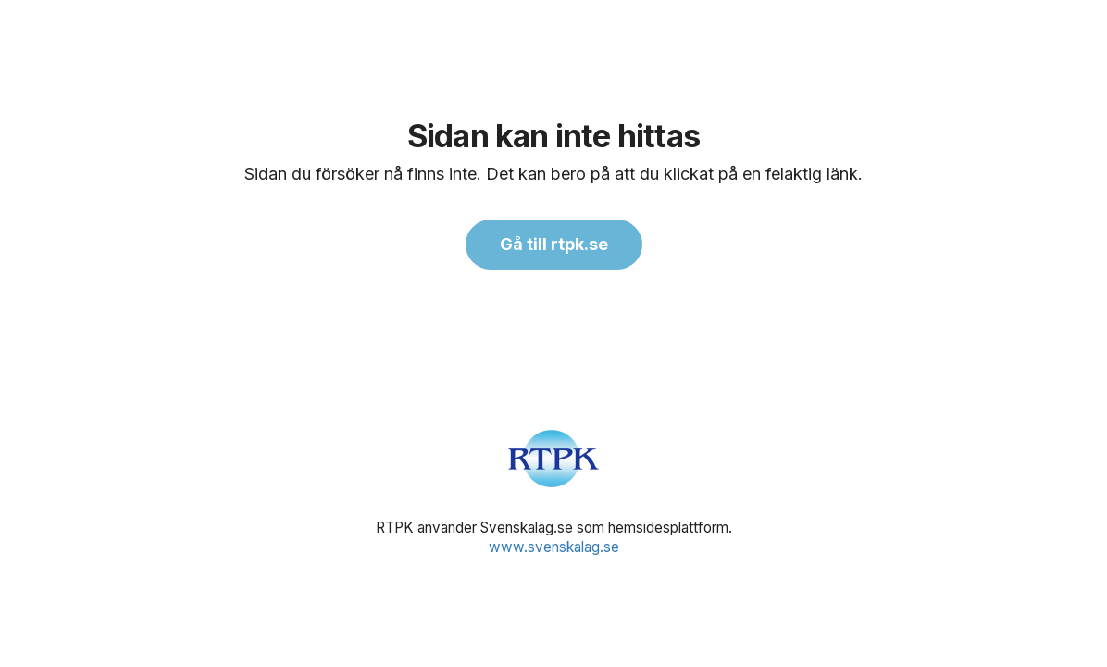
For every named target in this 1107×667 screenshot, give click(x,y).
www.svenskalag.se (554, 547)
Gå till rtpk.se (554, 244)
